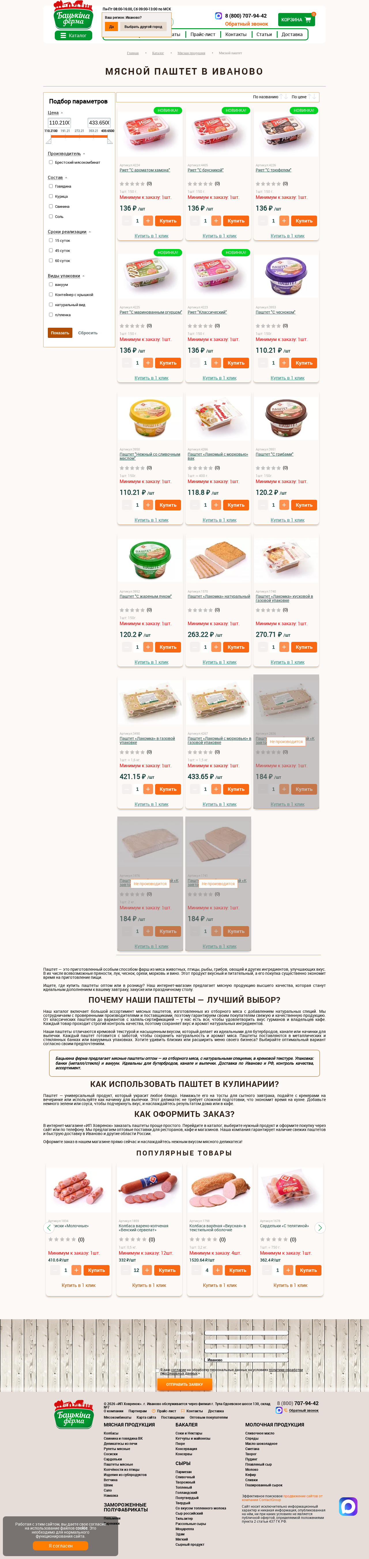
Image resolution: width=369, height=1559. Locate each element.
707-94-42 (298, 1403)
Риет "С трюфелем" (273, 170)
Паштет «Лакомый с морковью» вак (218, 456)
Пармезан (184, 1471)
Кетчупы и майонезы (193, 1438)
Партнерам (138, 1411)
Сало (108, 1490)
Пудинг (251, 1459)
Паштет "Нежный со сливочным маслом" (150, 456)
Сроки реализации (67, 231)
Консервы (184, 1453)
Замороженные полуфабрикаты (126, 1507)
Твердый (183, 1502)
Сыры (183, 1463)
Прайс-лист (203, 34)
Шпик (108, 1485)
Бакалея (186, 1424)
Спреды (252, 1438)
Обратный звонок (246, 24)
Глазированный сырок (264, 1485)
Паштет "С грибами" (274, 454)
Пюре (180, 1443)
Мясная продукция (129, 1424)
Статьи (264, 34)
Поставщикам (172, 1417)
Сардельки (113, 1459)
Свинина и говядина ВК (123, 1438)
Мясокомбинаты (117, 1417)
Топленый (184, 1487)
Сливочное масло (259, 1433)
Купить (168, 220)
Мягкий (182, 1539)
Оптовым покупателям (209, 1417)
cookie (81, 1528)
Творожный (185, 1482)
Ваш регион (187, 1359)
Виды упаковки (64, 276)
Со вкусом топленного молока (201, 1508)
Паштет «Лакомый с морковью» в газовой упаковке (219, 740)
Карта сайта (146, 1417)
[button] (48, 1228)
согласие (178, 1369)
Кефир (250, 1474)
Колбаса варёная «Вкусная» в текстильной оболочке (217, 1227)
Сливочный (185, 1477)
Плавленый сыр (258, 1464)
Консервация (186, 1448)
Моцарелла (185, 1528)
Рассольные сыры (191, 1523)
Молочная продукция (274, 1424)
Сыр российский (189, 1513)
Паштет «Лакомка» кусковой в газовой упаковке (284, 598)
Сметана (252, 1448)
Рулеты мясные (117, 1448)
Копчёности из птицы (122, 1469)
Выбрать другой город (143, 26)
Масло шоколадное (261, 1443)
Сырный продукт (190, 1544)
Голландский (186, 1492)
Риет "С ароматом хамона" (145, 170)
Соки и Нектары (189, 1433)
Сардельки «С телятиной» (284, 1225)
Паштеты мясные (118, 1464)
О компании (113, 1411)
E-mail (182, 1350)
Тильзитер (184, 1518)
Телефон (184, 1342)
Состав (55, 177)
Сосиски (111, 1453)
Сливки (251, 1479)
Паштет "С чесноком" (275, 312)
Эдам (180, 1534)
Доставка (292, 34)
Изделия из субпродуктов (125, 1474)
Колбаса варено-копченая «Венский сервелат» (143, 1227)
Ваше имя (185, 1333)
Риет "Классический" (207, 312)
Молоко (251, 1469)
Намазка (111, 1495)
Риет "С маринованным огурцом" (151, 312)
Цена (53, 112)
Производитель (64, 153)
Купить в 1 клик (151, 236)
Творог (251, 1453)
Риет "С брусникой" (206, 170)
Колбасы (111, 1433)
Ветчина (110, 1479)
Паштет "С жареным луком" (146, 596)
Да (111, 26)
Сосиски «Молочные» (68, 1225)
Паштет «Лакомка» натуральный (219, 596)
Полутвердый (187, 1497)
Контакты (236, 34)
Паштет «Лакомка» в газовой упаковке (147, 740)
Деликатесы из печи (120, 1443)
